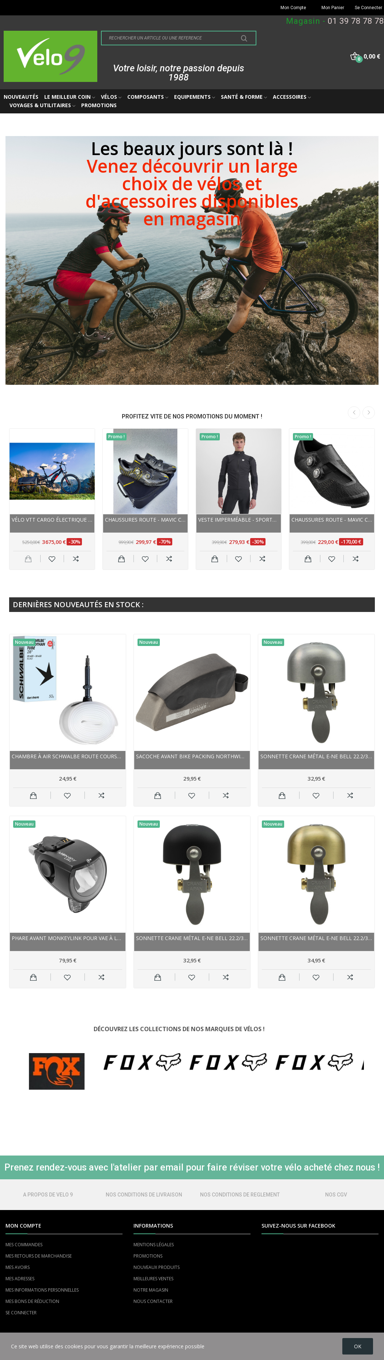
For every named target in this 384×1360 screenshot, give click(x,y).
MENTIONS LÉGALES (153, 1244)
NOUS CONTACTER (153, 1301)
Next (368, 412)
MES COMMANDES (23, 1244)
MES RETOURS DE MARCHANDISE (38, 1256)
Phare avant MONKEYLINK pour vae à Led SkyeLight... (68, 938)
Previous (354, 412)
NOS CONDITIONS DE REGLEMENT (240, 1195)
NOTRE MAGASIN (150, 1290)
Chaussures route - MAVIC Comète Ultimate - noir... (145, 519)
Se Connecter (368, 7)
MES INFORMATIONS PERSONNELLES (42, 1290)
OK (357, 1346)
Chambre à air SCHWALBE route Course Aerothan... (68, 756)
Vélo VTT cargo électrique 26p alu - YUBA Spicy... (52, 519)
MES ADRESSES (19, 1279)
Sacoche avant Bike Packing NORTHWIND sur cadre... (192, 756)
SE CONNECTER (21, 1313)
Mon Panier (332, 7)
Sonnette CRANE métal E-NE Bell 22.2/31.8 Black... (192, 938)
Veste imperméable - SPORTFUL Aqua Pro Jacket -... (238, 519)
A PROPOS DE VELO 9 (48, 1195)
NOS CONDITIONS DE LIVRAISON (144, 1195)
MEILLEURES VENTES (153, 1279)
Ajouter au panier (121, 558)
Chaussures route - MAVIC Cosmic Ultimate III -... (331, 519)
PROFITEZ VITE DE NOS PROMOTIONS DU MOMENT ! (192, 416)
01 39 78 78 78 (356, 21)
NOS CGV (336, 1195)
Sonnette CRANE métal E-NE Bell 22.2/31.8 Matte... (316, 756)
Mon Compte (293, 7)
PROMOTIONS (147, 1256)
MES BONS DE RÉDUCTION (32, 1301)
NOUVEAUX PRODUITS (156, 1267)
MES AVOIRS (17, 1267)
